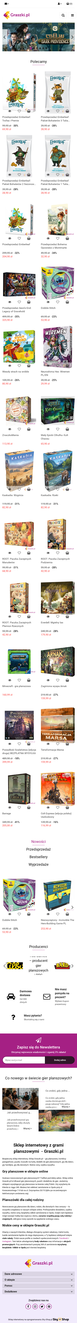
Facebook (63, 1238)
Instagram (6, 1241)
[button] (69, 4)
